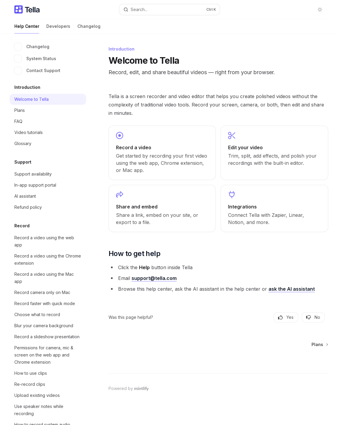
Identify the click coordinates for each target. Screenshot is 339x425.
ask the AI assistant (291, 289)
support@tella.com (154, 278)
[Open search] (169, 9)
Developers (58, 28)
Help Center (26, 28)
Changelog (88, 28)
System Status (35, 58)
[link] (162, 153)
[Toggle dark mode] (320, 9)
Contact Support (37, 70)
